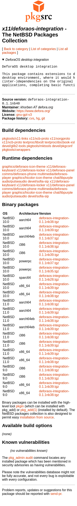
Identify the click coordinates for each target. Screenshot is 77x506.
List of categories (43, 49)
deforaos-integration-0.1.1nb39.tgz (54, 235)
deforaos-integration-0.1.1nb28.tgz (54, 284)
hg (38, 125)
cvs (31, 125)
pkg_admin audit (21, 464)
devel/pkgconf (62, 153)
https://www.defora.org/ (33, 118)
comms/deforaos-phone (19, 181)
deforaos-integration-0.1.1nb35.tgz (54, 276)
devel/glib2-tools (14, 153)
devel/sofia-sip (38, 188)
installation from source (37, 424)
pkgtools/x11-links (15, 145)
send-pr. (56, 500)
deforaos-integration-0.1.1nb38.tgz (54, 227)
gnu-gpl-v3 (24, 121)
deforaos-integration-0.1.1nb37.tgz (54, 243)
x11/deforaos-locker (30, 177)
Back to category (16, 49)
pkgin (20, 413)
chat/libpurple (63, 184)
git (43, 125)
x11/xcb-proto (39, 145)
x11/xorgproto (60, 145)
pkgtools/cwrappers (16, 156)
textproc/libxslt (33, 149)
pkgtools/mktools (39, 153)
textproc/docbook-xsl (60, 149)
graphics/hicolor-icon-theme (32, 184)
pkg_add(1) (29, 417)
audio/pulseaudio (14, 188)
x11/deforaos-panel (60, 177)
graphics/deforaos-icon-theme (24, 173)
